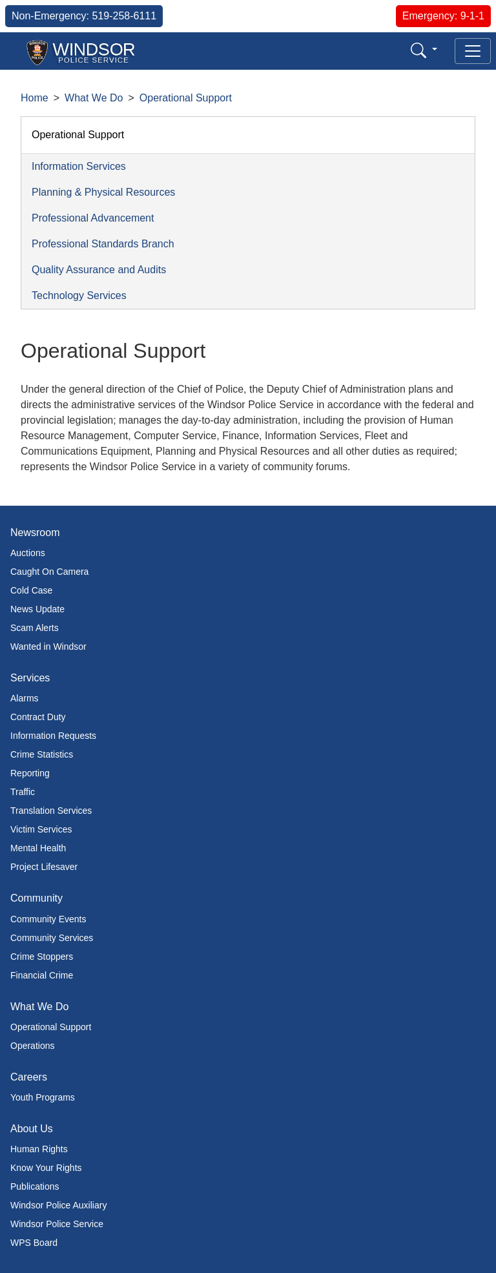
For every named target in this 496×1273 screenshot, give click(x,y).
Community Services (51, 938)
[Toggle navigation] (473, 51)
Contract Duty (38, 717)
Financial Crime (41, 975)
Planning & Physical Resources (103, 192)
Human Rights (39, 1149)
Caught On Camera (49, 571)
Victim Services (41, 829)
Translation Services (51, 810)
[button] (424, 50)
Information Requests (53, 735)
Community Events (48, 919)
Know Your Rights (46, 1168)
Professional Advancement (93, 217)
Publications (34, 1186)
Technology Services (79, 295)
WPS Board (33, 1242)
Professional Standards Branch (103, 243)
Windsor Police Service (56, 1224)
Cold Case (31, 590)
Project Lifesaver (44, 867)
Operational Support (186, 97)
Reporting (30, 773)
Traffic (22, 792)
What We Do (94, 97)
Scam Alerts (34, 628)
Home (34, 97)
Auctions (27, 553)
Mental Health (38, 848)
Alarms (24, 698)
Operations (32, 1045)
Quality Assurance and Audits (99, 269)
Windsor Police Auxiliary (58, 1205)
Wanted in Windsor (48, 646)
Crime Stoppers (41, 956)
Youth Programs (42, 1097)
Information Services (79, 166)
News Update (37, 609)
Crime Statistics (41, 754)
